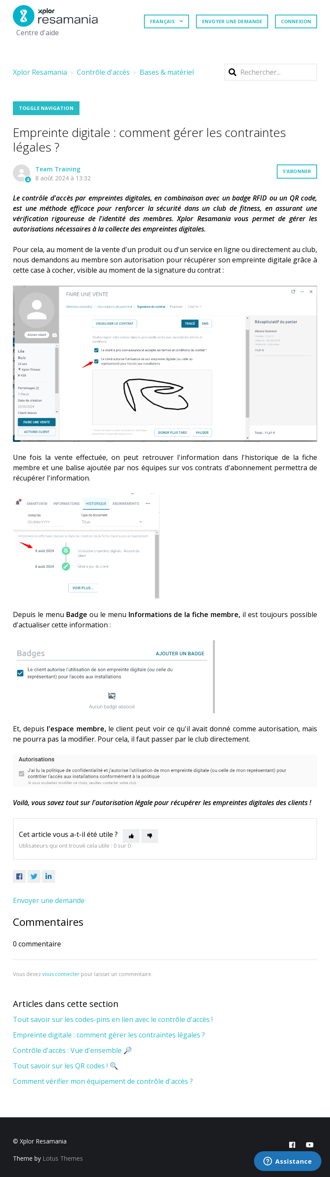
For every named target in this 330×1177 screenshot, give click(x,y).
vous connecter (60, 974)
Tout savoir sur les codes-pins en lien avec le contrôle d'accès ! (113, 1019)
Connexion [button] (296, 21)
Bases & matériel (167, 72)
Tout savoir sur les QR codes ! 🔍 (65, 1066)
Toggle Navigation (46, 108)
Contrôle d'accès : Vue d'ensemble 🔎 (72, 1050)
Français (163, 21)
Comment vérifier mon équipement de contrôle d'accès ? (103, 1081)
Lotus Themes (63, 1158)
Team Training (57, 169)
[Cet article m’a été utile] (131, 836)
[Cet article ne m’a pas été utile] (149, 836)
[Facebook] (19, 876)
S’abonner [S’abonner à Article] (297, 171)
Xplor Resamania (40, 72)
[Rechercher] (270, 72)
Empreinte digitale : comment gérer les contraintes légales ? (109, 1035)
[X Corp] (34, 876)
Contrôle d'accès (103, 72)
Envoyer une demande (232, 21)
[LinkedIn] (48, 876)
